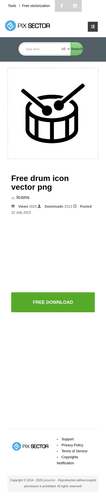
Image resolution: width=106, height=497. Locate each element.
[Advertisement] (53, 253)
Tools (12, 6)
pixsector (49, 480)
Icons (22, 197)
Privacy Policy (72, 445)
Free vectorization (36, 6)
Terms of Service (75, 451)
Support (68, 439)
